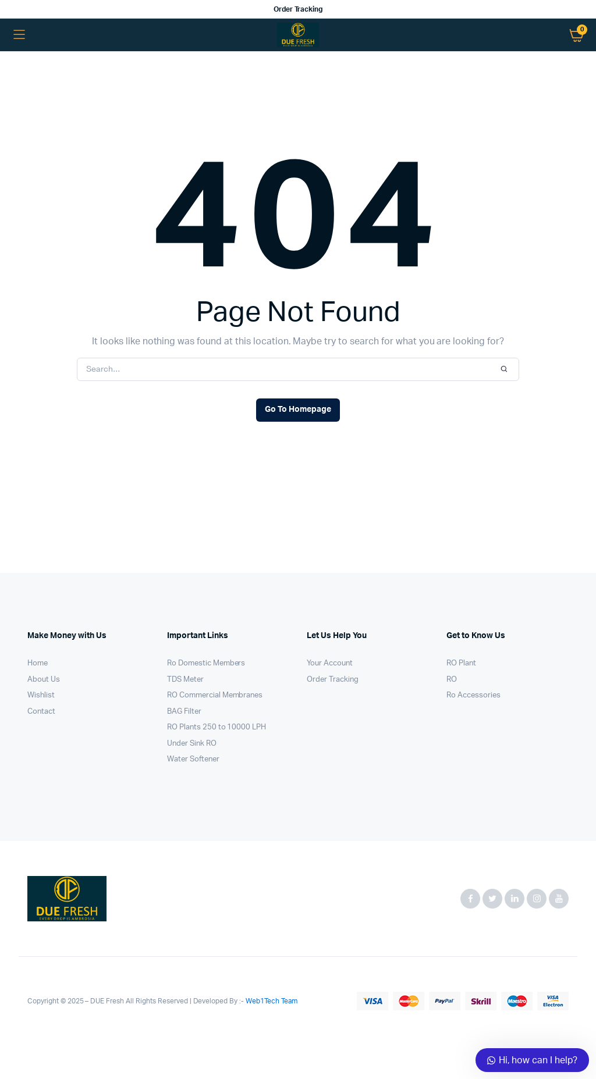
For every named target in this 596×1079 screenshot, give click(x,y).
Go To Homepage (298, 409)
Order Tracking (298, 9)
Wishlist (41, 695)
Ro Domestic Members (206, 663)
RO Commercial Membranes (214, 695)
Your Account (330, 663)
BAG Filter (184, 711)
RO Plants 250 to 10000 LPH (216, 727)
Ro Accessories (473, 695)
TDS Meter (185, 679)
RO (451, 679)
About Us (43, 679)
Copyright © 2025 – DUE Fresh (76, 1001)
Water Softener (193, 759)
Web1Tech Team (270, 1001)
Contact (41, 711)
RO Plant (461, 663)
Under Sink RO (192, 743)
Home (37, 663)
